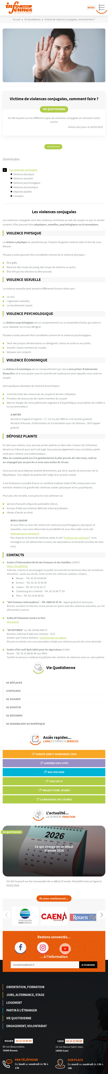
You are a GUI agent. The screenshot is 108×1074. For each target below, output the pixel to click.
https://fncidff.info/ (17, 566)
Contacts (18, 196)
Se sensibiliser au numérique (25, 723)
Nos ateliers (54, 772)
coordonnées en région (53, 637)
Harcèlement (53, 146)
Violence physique (23, 174)
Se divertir (13, 707)
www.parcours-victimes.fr (25, 533)
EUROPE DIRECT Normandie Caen (54, 754)
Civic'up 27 (54, 781)
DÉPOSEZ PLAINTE (22, 191)
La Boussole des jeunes (54, 799)
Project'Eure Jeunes (54, 790)
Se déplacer (14, 682)
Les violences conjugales (23, 170)
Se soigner (13, 699)
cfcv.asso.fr (13, 622)
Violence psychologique (26, 183)
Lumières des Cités (54, 763)
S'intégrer (13, 691)
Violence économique (25, 187)
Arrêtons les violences (76, 537)
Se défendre (14, 715)
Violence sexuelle (23, 178)
